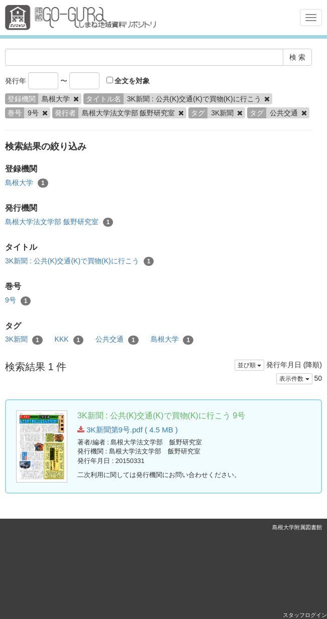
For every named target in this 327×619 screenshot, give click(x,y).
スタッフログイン (305, 615)
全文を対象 (128, 81)
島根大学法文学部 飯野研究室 (59, 222)
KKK (69, 339)
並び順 (249, 365)
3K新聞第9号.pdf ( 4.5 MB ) (127, 429)
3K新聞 (24, 339)
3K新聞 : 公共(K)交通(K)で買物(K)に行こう (79, 261)
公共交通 (117, 339)
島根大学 (26, 183)
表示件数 (294, 378)
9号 (18, 300)
